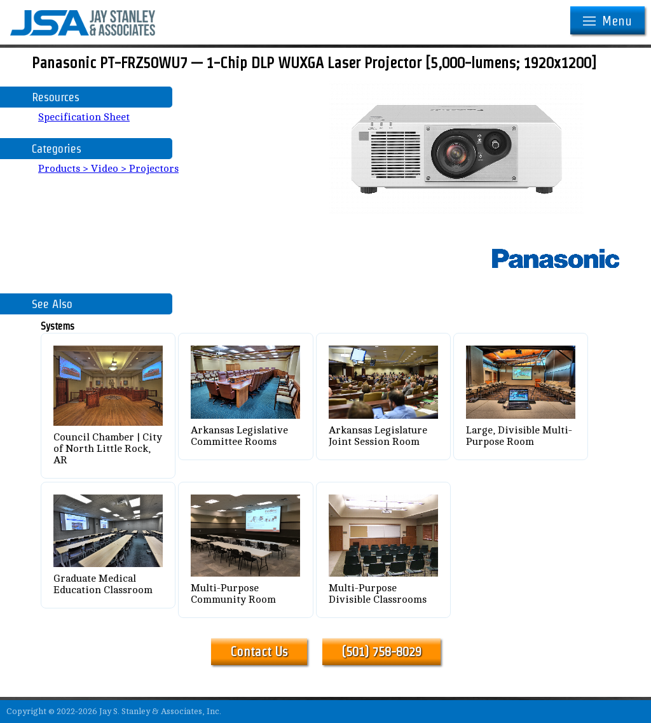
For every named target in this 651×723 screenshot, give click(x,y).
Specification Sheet (84, 117)
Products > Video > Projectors (108, 168)
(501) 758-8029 (381, 652)
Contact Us (259, 652)
